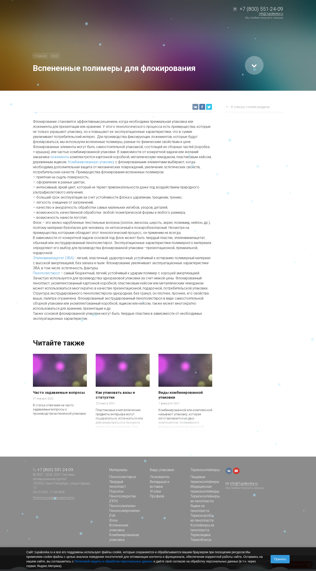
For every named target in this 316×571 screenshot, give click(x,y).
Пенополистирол (46, 273)
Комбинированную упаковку (91, 162)
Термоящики (200, 535)
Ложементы (159, 477)
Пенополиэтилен (122, 506)
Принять (280, 559)
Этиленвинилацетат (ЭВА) (53, 258)
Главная (40, 56)
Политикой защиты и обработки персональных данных (113, 561)
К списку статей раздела (250, 107)
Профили (157, 496)
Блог (55, 56)
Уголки (155, 491)
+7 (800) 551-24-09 (261, 9)
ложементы (59, 157)
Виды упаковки (162, 470)
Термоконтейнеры (205, 470)
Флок (113, 520)
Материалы (118, 470)
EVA (112, 515)
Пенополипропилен (124, 511)
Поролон (116, 491)
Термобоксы (200, 540)
